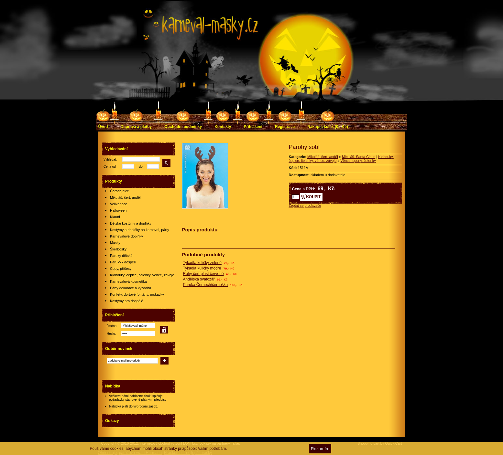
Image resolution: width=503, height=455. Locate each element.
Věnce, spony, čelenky (358, 161)
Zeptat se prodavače (305, 205)
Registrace (285, 126)
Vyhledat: (110, 159)
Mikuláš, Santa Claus (358, 157)
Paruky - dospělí (123, 262)
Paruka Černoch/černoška (205, 284)
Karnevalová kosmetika (128, 281)
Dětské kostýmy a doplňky (130, 223)
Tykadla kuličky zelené (202, 262)
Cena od (110, 166)
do (141, 166)
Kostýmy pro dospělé (126, 301)
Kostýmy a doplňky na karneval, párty (139, 230)
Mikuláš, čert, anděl (125, 197)
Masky (115, 243)
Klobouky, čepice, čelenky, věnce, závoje (142, 275)
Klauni (115, 217)
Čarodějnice (119, 191)
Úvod (103, 126)
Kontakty (222, 126)
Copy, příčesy (120, 268)
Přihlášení (253, 126)
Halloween (118, 210)
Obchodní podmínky (183, 126)
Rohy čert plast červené (203, 273)
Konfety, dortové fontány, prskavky (137, 294)
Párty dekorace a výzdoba (130, 288)
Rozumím (320, 448)
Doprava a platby (136, 126)
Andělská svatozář (199, 279)
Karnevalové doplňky (126, 236)
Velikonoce (118, 204)
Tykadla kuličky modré (202, 268)
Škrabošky (118, 249)
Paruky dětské (121, 256)
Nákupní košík (327, 126)
